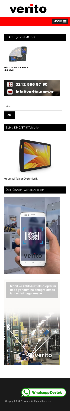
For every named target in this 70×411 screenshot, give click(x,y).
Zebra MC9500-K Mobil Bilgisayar (16, 68)
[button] (60, 21)
